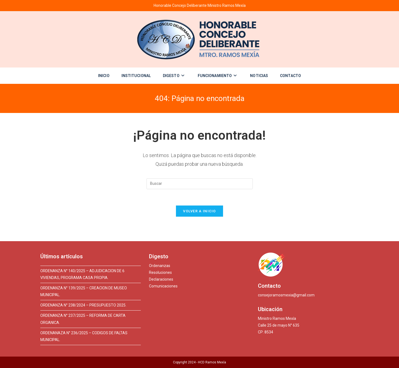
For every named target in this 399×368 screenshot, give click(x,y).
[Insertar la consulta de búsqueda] (200, 183)
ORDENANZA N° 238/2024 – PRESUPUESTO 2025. (83, 305)
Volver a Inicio (199, 211)
